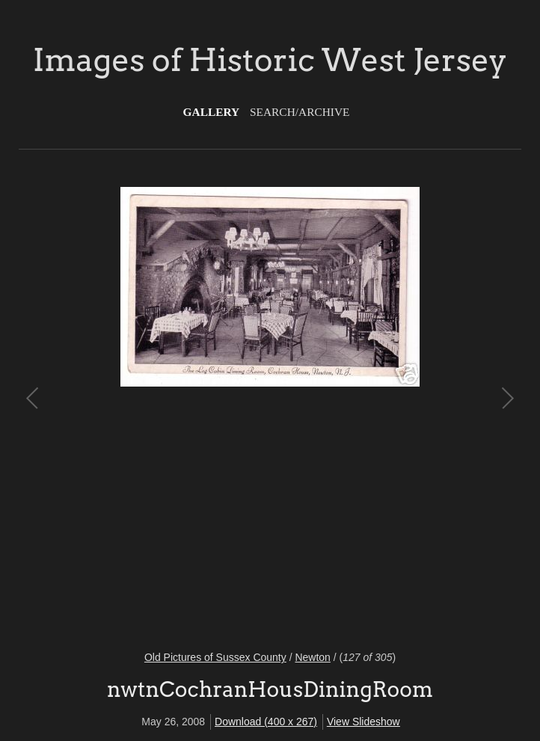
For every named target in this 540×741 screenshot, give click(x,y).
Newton (312, 657)
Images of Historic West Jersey (270, 60)
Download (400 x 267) (266, 722)
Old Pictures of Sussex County (215, 657)
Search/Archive (299, 111)
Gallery (211, 111)
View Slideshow (363, 722)
